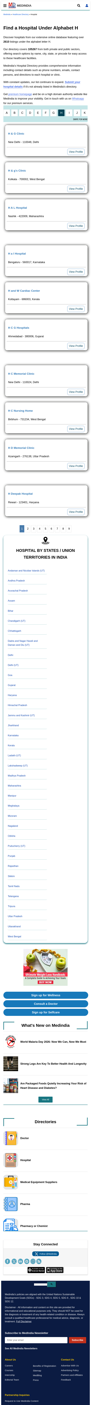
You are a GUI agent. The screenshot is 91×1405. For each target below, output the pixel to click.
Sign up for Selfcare (46, 1012)
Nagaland (13, 826)
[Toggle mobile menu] (4, 5)
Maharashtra (14, 785)
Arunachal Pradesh (18, 590)
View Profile (76, 151)
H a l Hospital (17, 253)
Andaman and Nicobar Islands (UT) (26, 570)
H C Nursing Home (20, 410)
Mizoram (12, 816)
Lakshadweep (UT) (18, 765)
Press (36, 1380)
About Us (10, 1359)
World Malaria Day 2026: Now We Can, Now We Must (53, 1041)
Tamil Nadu (14, 886)
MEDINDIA (20, 6)
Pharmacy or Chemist (34, 1226)
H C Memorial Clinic (21, 373)
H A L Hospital (17, 207)
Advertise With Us (70, 1365)
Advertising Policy (70, 1370)
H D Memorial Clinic (21, 447)
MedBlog (37, 1375)
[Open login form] (87, 5)
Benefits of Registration (44, 1366)
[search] (40, 1284)
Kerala (11, 745)
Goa (10, 675)
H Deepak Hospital (20, 493)
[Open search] (79, 5)
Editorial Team (12, 1379)
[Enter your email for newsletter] (36, 1340)
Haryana (12, 695)
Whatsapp (78, 98)
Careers (9, 1365)
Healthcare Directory (21, 14)
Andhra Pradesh (16, 580)
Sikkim (11, 876)
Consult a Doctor (46, 1003)
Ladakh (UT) (14, 755)
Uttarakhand (14, 926)
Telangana (13, 896)
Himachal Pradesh (17, 705)
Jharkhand (13, 725)
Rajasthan (13, 866)
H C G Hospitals (18, 327)
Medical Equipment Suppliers (38, 1182)
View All (45, 1099)
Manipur (12, 795)
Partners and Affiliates (72, 1375)
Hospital (25, 1160)
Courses (9, 1370)
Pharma (25, 1204)
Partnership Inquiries (17, 1395)
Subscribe (77, 1340)
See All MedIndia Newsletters (21, 1348)
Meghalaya (13, 805)
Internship (10, 1375)
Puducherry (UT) (16, 846)
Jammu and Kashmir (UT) (21, 715)
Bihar (10, 611)
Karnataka (13, 735)
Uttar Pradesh (15, 916)
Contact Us (67, 1359)
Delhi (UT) (13, 665)
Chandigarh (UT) (16, 621)
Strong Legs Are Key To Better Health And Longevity (53, 1063)
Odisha (11, 836)
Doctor (24, 1138)
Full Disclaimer (24, 1321)
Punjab (11, 856)
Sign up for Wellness (45, 995)
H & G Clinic (16, 133)
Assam (11, 600)
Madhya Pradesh (17, 775)
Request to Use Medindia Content (21, 1401)
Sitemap (37, 1370)
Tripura (11, 906)
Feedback (66, 1379)
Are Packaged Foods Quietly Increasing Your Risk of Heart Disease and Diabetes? (53, 1085)
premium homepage (20, 94)
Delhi (10, 655)
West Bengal (14, 936)
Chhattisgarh (14, 631)
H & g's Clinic (17, 170)
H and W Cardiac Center (24, 290)
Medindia (7, 14)
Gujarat (11, 685)
